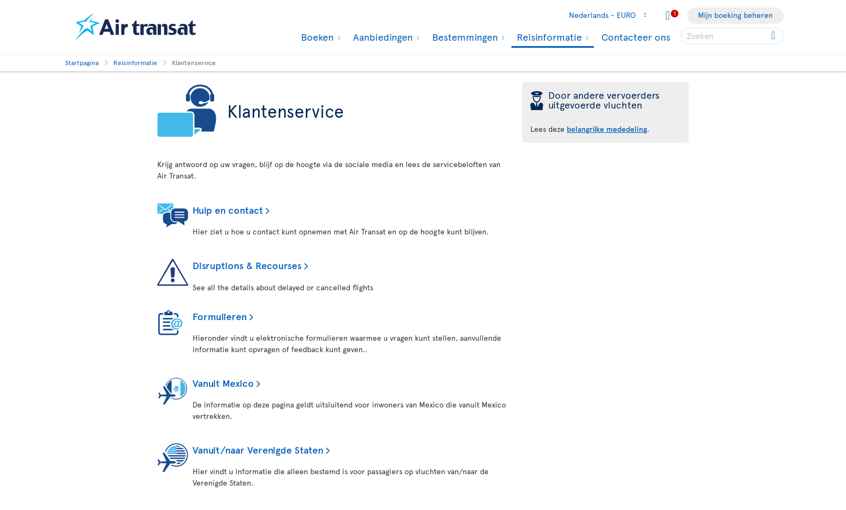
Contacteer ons (635, 36)
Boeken (316, 37)
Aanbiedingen (381, 37)
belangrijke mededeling (607, 129)
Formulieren (220, 316)
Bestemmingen (464, 37)
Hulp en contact (228, 209)
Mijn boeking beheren (735, 15)
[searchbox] (732, 36)
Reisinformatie (548, 38)
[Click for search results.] (774, 36)
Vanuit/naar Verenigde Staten (258, 449)
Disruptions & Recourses (247, 265)
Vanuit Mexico (223, 383)
